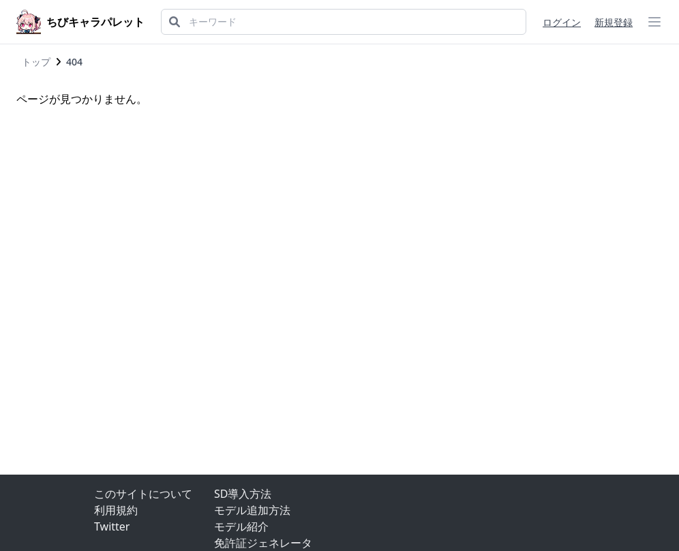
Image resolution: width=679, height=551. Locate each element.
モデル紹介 (241, 526)
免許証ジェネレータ (263, 542)
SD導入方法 (242, 493)
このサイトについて (143, 493)
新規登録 (613, 22)
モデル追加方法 (252, 510)
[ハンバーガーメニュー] (654, 21)
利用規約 (116, 510)
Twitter (112, 526)
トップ (36, 61)
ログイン (562, 22)
